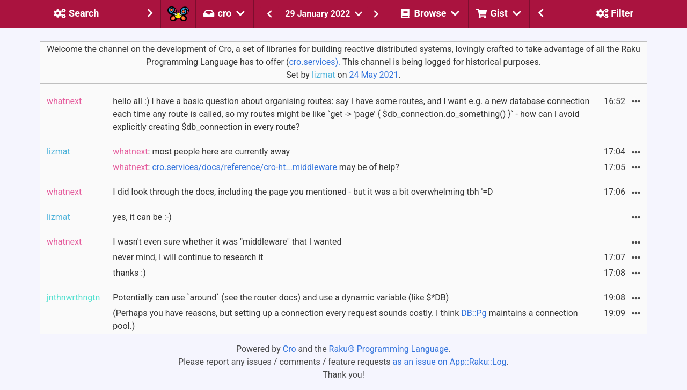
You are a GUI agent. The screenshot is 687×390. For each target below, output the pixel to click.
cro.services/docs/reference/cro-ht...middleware (244, 167)
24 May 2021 (373, 75)
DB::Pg (473, 313)
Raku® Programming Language (389, 349)
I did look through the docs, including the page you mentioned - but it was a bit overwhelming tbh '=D (303, 192)
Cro (289, 349)
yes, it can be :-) (142, 217)
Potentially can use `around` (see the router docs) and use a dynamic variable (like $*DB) (281, 297)
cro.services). (314, 62)
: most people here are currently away (201, 151)
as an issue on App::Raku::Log (450, 362)
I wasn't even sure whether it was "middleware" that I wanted (227, 242)
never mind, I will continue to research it (188, 257)
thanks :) (129, 273)
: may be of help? (256, 167)
